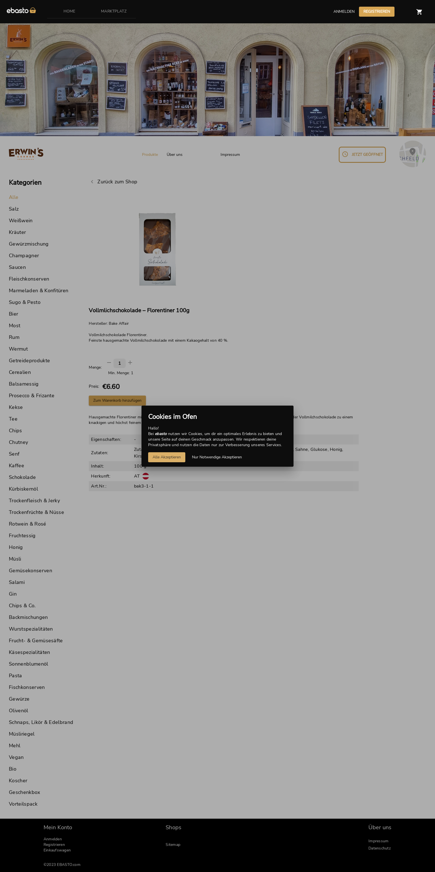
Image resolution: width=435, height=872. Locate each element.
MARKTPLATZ (114, 11)
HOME (69, 11)
